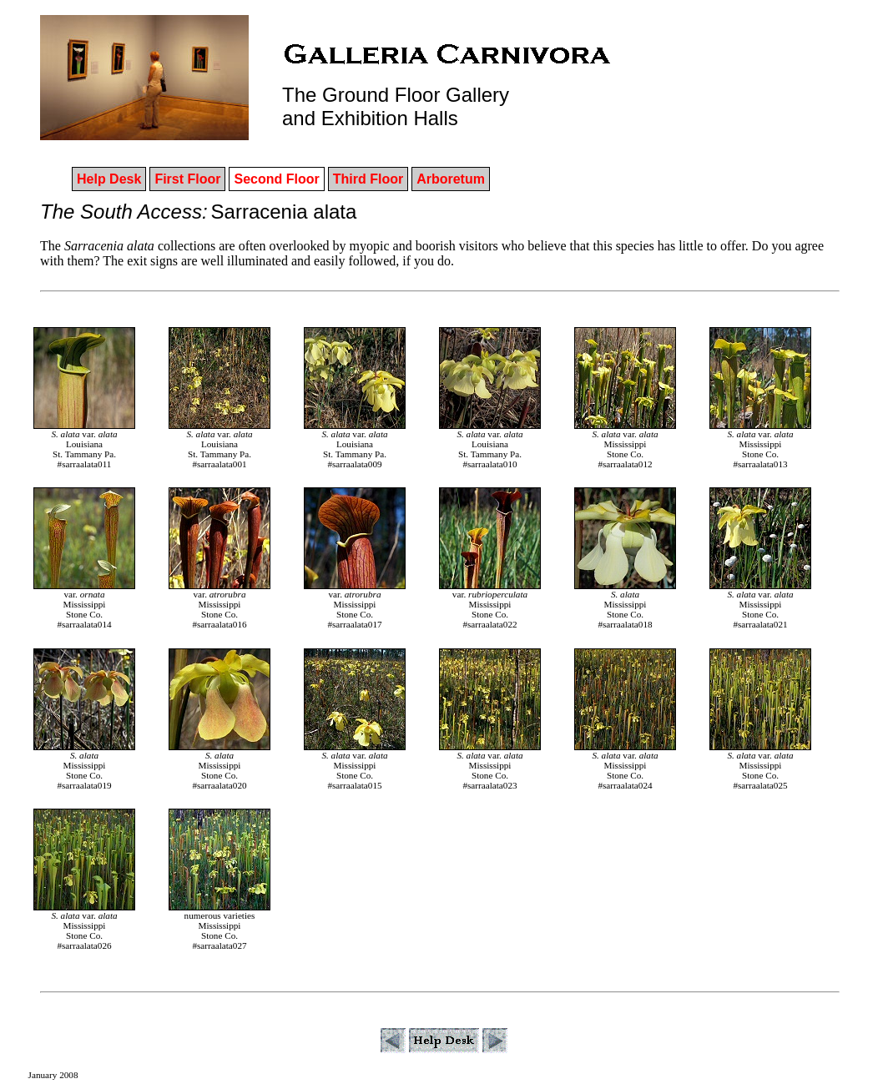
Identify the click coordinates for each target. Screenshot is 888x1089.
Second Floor (276, 179)
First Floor (187, 179)
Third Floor (368, 179)
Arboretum (450, 179)
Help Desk (109, 179)
